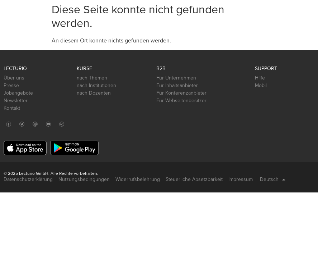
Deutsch (272, 179)
